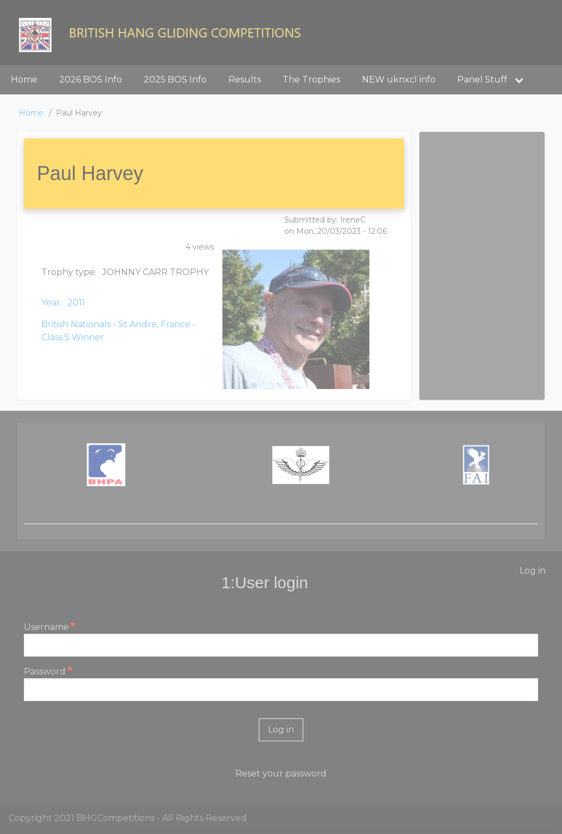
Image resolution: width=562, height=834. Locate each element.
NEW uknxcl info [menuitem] (399, 79)
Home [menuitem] (24, 79)
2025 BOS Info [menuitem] (175, 79)
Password (45, 671)
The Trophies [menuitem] (311, 79)
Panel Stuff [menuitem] (494, 79)
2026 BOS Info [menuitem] (90, 79)
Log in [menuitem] (533, 570)
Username (46, 627)
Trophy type (68, 272)
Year (50, 302)
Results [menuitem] (244, 79)
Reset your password (281, 773)
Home (31, 113)
